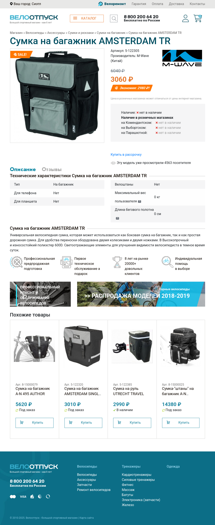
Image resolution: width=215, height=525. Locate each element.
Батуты (127, 495)
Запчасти (84, 485)
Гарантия (139, 4)
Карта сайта (87, 517)
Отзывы (52, 169)
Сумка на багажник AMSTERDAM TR (155, 33)
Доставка (176, 4)
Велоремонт (112, 4)
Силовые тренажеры (138, 480)
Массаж (128, 490)
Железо (128, 505)
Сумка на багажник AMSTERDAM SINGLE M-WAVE (82, 393)
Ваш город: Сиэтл (27, 4)
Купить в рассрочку (126, 155)
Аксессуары (56, 33)
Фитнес (127, 485)
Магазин (16, 33)
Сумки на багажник (111, 33)
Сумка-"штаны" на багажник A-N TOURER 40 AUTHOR (179, 393)
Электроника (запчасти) (141, 500)
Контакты (197, 4)
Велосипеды (35, 33)
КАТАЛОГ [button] (84, 18)
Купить (37, 423)
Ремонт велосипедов (94, 490)
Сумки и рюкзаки (81, 33)
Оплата (157, 4)
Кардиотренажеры (136, 475)
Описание (23, 169)
